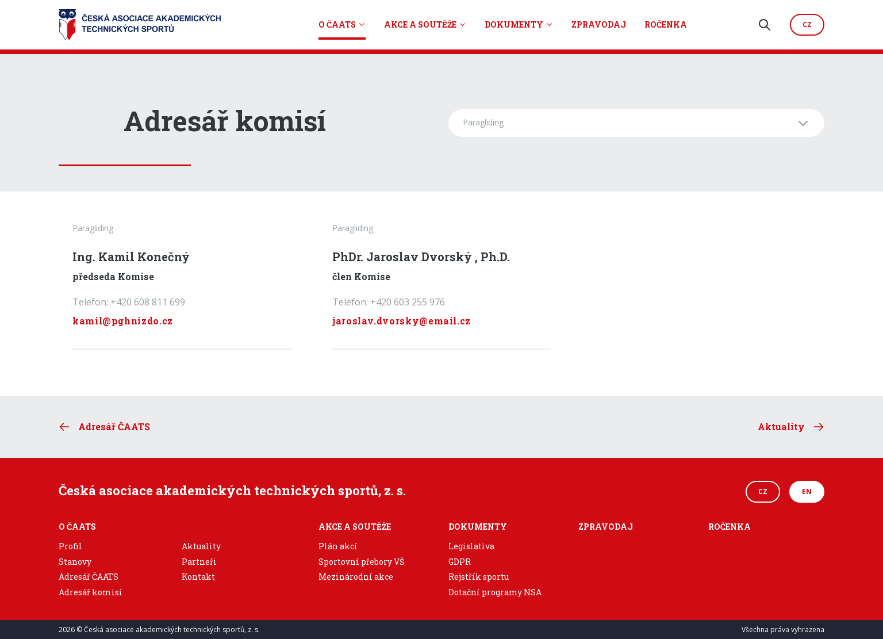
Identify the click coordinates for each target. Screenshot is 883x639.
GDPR (459, 561)
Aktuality (201, 546)
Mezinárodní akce (355, 576)
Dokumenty (514, 24)
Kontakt (198, 576)
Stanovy (75, 561)
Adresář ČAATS (88, 576)
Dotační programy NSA (495, 592)
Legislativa (471, 546)
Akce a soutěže (420, 24)
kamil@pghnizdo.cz (122, 321)
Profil (70, 546)
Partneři (199, 561)
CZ (762, 491)
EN (807, 491)
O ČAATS (337, 24)
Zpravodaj (598, 24)
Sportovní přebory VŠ (361, 561)
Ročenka (665, 24)
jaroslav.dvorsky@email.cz (401, 321)
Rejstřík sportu (478, 576)
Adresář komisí (90, 592)
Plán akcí (338, 546)
